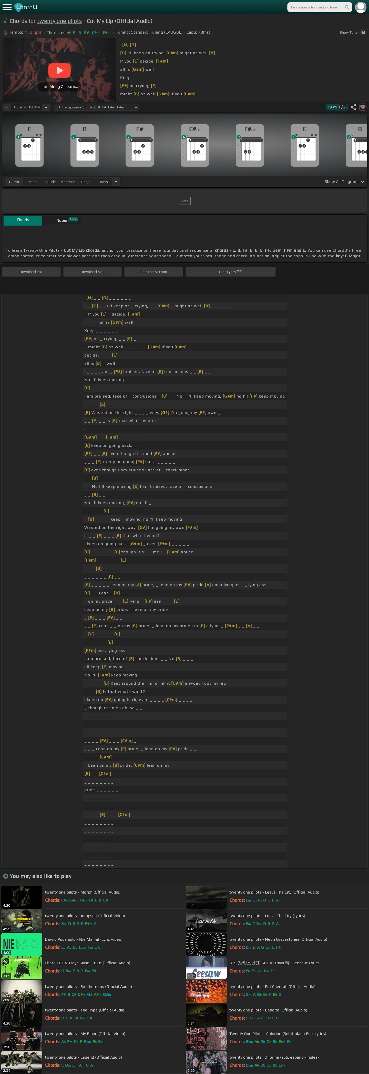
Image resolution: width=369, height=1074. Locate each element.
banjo (85, 182)
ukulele (50, 182)
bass (104, 182)
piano (32, 182)
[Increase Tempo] (46, 107)
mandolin (67, 182)
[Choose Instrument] (116, 182)
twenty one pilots (59, 21)
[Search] (346, 7)
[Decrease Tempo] (7, 107)
